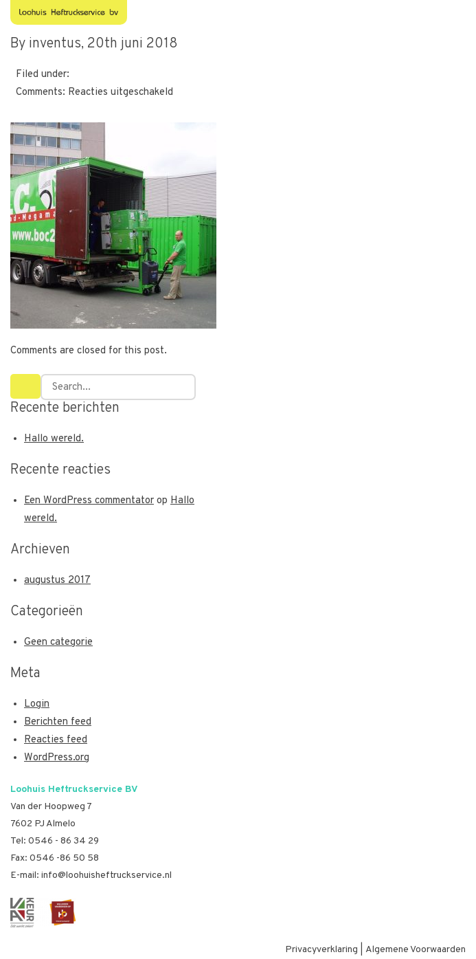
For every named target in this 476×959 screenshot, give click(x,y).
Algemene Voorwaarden (415, 950)
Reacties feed (55, 740)
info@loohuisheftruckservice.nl (106, 875)
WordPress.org (56, 757)
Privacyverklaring (321, 950)
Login (36, 704)
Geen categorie (58, 642)
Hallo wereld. (54, 438)
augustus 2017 (57, 580)
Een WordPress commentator (89, 500)
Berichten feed (57, 722)
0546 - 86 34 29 (63, 841)
